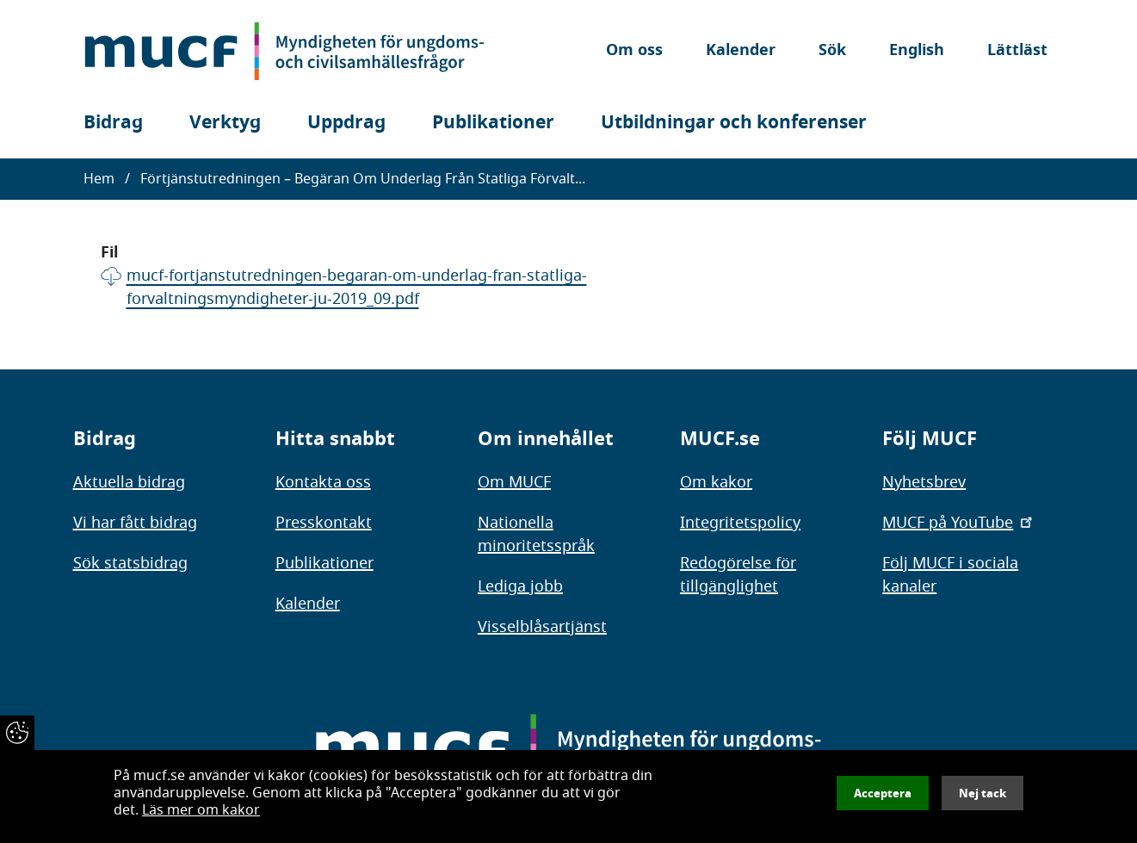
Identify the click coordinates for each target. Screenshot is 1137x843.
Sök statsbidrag (130, 563)
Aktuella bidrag (129, 482)
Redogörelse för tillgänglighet (738, 575)
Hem (98, 179)
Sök (832, 51)
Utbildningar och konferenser (734, 122)
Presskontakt (323, 522)
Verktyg (225, 122)
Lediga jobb (520, 586)
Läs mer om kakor (201, 810)
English (916, 51)
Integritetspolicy (740, 522)
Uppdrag (346, 122)
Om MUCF (514, 482)
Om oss (634, 51)
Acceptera (882, 793)
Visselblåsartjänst (542, 627)
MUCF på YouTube (958, 522)
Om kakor (716, 482)
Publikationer (493, 122)
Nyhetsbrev (924, 482)
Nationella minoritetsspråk (536, 534)
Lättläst (1017, 51)
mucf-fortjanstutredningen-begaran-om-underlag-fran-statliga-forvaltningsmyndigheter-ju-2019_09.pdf (357, 287)
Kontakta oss (323, 482)
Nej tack (982, 793)
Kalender (741, 51)
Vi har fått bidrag (135, 522)
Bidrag (113, 122)
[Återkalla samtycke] (17, 733)
